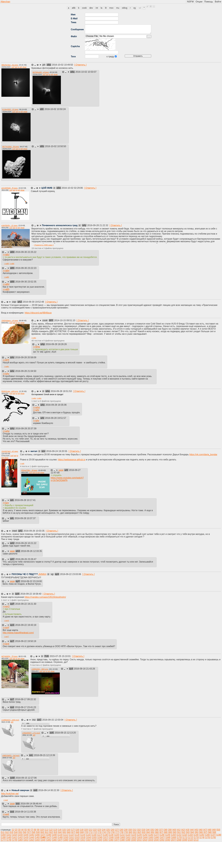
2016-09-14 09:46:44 (31, 803)
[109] (54, 835)
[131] (179, 835)
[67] (73, 832)
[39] (170, 830)
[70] (86, 832)
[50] (218, 830)
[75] (108, 832)
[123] (133, 835)
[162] (133, 837)
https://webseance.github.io (71, 459)
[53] (11, 832)
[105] (31, 835)
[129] (167, 835)
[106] (37, 835)
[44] (192, 830)
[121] (122, 835)
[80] (130, 832)
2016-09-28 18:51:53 (61, 391)
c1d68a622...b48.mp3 (10, 720)
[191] (82, 840)
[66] (69, 832)
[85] (152, 832)
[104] (25, 835)
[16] (68, 830)
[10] (42, 830)
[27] (117, 830)
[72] (95, 832)
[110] (59, 835)
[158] (111, 837)
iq (18, 67)
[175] (207, 837)
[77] (117, 832)
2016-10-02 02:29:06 (72, 188)
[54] (16, 832)
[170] (179, 837)
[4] (22, 830)
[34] (148, 830)
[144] (31, 837)
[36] (157, 830)
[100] (3, 835)
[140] (8, 837)
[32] (139, 830)
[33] (143, 830)
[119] (111, 835)
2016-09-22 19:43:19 (25, 625)
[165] (150, 837)
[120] (116, 835)
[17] (73, 830)
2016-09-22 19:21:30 (25, 604)
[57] (29, 832)
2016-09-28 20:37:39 (25, 428)
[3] (19, 830)
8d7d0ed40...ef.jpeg (41, 72)
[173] (196, 837)
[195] (105, 840)
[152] (77, 837)
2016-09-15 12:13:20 (65, 732)
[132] (184, 835)
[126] (150, 835)
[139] (3, 837)
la (101, 8)
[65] (64, 832)
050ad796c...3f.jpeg (29, 470)
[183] (37, 840)
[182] (31, 840)
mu (117, 8)
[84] (148, 832)
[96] (201, 832)
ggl (16, 67)
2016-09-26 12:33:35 (31, 551)
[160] (122, 837)
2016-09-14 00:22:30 (49, 790)
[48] (209, 830)
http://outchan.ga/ (10, 793)
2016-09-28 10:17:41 (25, 500)
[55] (20, 832)
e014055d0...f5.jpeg (9, 188)
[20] (86, 830)
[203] (150, 840)
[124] (139, 835)
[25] (108, 830)
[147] (48, 837)
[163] (139, 837)
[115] (88, 835)
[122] (128, 835)
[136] (207, 835)
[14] (59, 830)
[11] (46, 830)
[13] (55, 830)
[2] (16, 830)
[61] (47, 832)
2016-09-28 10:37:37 (25, 518)
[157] (105, 837)
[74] (104, 832)
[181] (25, 840)
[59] (38, 832)
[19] (82, 830)
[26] (112, 830)
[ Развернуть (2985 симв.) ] (44, 245)
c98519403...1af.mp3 (10, 755)
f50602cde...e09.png (9, 391)
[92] (183, 832)
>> (6, 254)
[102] (14, 835)
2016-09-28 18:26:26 (56, 344)
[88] (166, 832)
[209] (184, 840)
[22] (95, 830)
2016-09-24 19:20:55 (57, 451)
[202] (145, 840)
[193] (94, 840)
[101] (8, 835)
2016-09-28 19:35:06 (56, 405)
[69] (82, 832)
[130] (173, 835)
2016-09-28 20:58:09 (25, 357)
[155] (94, 837)
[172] (190, 837)
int (97, 8)
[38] (165, 830)
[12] (51, 830)
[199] (128, 840)
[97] (205, 832)
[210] (190, 840)
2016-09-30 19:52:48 (33, 302)
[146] (43, 837)
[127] (156, 835)
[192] (88, 840)
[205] (162, 840)
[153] (82, 837)
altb (73, 8)
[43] (187, 830)
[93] (188, 832)
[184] (42, 840)
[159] (116, 837)
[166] (156, 837)
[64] (60, 832)
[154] (88, 837)
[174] (201, 837)
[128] (162, 835)
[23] (99, 830)
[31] (134, 830)
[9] (38, 830)
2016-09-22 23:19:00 (31, 581)
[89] (170, 832)
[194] (99, 840)
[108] (48, 835)
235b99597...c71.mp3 (31, 733)
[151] (71, 837)
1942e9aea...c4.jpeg (9, 320)
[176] (213, 837)
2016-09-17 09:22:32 (25, 699)
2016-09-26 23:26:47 (25, 559)
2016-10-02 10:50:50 (55, 146)
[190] (76, 840)
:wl (139, 8)
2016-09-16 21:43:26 (84, 668)
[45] (196, 830)
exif (12, 67)
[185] (48, 840)
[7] (32, 830)
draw (24, 67)
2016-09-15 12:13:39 (44, 755)
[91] (179, 832)
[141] (14, 837)
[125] (145, 835)
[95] (196, 832)
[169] (173, 837)
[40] (174, 830)
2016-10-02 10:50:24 (55, 109)
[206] (167, 840)
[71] (91, 832)
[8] (35, 830)
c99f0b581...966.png (39, 669)
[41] (179, 830)
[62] (51, 832)
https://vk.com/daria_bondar (203, 454)
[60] (42, 832)
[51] (3, 832)
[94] (192, 832)
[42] (183, 830)
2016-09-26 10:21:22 (25, 543)
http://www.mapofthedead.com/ (18, 632)
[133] (190, 835)
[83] (144, 832)
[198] (122, 840)
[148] (54, 837)
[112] (71, 835)
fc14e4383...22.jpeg (10, 109)
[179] (14, 840)
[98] (210, 832)
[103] (20, 835)
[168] (167, 837)
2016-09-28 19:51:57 (55, 418)
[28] (121, 830)
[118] (105, 835)
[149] (60, 837)
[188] (65, 840)
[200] (133, 840)
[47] (205, 830)
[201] (139, 840)
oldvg (124, 8)
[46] (201, 830)
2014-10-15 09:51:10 (65, 320)
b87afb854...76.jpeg (9, 656)
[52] (7, 832)
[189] (71, 840)
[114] (82, 835)
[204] (156, 840)
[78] (122, 832)
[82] (139, 832)
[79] (126, 832)
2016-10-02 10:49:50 (63, 65)
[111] (65, 835)
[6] (28, 830)
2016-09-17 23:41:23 (25, 707)
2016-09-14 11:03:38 (25, 812)
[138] (218, 835)
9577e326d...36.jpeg (10, 147)
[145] (37, 837)
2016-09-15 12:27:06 (26, 778)
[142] (20, 837)
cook (84, 8)
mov (111, 8)
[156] (99, 837)
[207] (173, 840)
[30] (130, 830)
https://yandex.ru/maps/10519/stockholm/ (45, 597)
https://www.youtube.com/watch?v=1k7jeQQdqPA (67, 479)
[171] (184, 837)
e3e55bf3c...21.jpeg (9, 225)
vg (134, 8)
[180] (20, 840)
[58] (33, 832)
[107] (42, 835)
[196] (111, 840)
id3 (21, 67)
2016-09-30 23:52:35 (25, 281)
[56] (25, 832)
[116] (94, 835)
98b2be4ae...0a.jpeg (9, 65)
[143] (25, 837)
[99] (214, 832)
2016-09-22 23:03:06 (71, 574)
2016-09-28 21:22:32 (98, 225)
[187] (59, 840)
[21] (90, 830)
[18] (77, 830)
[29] (126, 830)
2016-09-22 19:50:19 (25, 641)
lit (106, 8)
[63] (55, 832)
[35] (152, 830)
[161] (128, 837)
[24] (104, 830)
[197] (116, 840)
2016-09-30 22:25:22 (25, 252)
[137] (213, 835)
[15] (64, 830)
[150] (65, 837)
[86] (157, 832)
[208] (179, 840)
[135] (201, 835)
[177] (3, 840)
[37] (161, 830)
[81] (135, 832)
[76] (113, 832)
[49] (214, 830)
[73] (100, 832)
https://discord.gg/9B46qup (38, 313)
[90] (174, 832)
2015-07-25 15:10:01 (60, 656)
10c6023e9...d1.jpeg (9, 451)
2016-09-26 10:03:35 (34, 531)
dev (91, 8)
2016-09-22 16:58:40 (31, 594)
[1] (13, 830)
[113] (76, 835)
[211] (195, 840)
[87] (161, 832)
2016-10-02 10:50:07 (86, 72)
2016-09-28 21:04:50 (25, 371)
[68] (77, 832)
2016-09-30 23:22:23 (25, 268)
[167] (162, 837)
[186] (54, 840)
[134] (195, 835)
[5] (25, 830)
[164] (145, 837)
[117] (99, 835)
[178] (8, 840)
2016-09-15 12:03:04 (53, 720)
